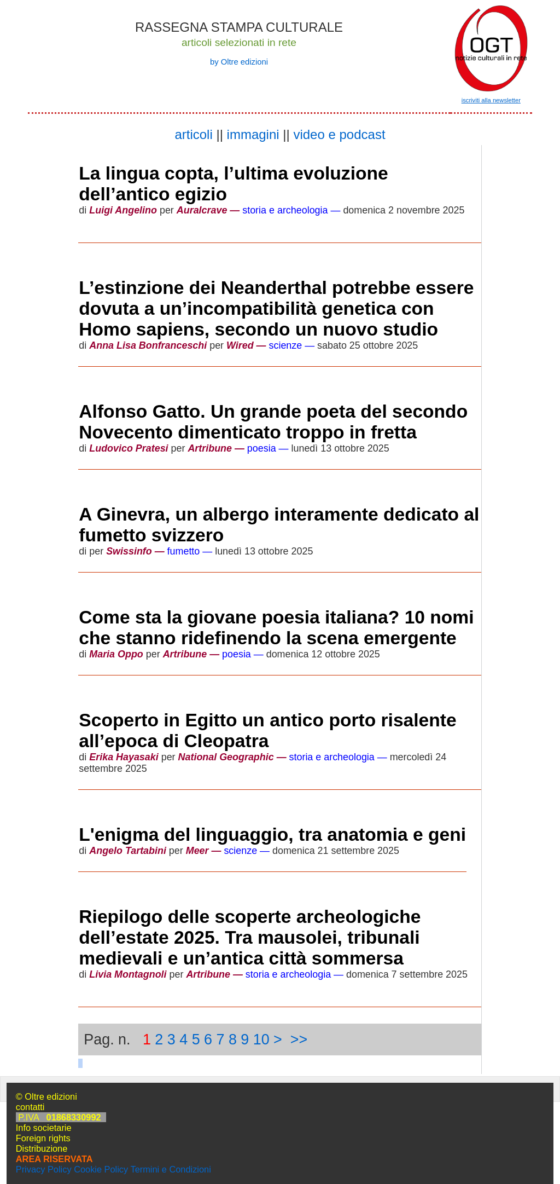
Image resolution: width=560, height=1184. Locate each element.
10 (261, 1039)
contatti (30, 1107)
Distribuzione (42, 1148)
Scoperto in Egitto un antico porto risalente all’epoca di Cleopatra (267, 730)
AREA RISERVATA (54, 1159)
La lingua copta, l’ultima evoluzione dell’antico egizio (233, 183)
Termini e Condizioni (170, 1169)
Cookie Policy (101, 1169)
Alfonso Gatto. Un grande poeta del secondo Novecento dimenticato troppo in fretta (273, 421)
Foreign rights (43, 1138)
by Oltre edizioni (239, 61)
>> (298, 1039)
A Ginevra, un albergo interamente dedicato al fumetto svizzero (279, 524)
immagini (253, 134)
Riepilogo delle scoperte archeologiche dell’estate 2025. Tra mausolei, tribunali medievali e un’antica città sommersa (250, 937)
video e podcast (339, 134)
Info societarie (44, 1128)
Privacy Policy (44, 1169)
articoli (193, 134)
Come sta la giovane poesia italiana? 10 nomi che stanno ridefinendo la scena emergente (276, 627)
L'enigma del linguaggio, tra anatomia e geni (272, 834)
